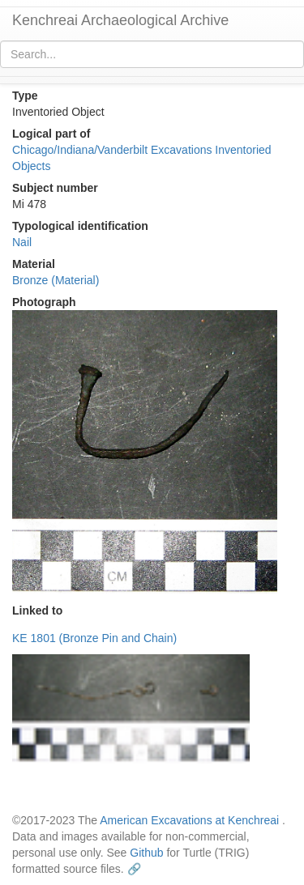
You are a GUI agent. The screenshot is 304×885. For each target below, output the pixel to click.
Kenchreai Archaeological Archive (120, 20)
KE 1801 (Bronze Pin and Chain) (94, 638)
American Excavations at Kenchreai (189, 820)
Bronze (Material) (55, 280)
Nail (22, 242)
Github (146, 852)
